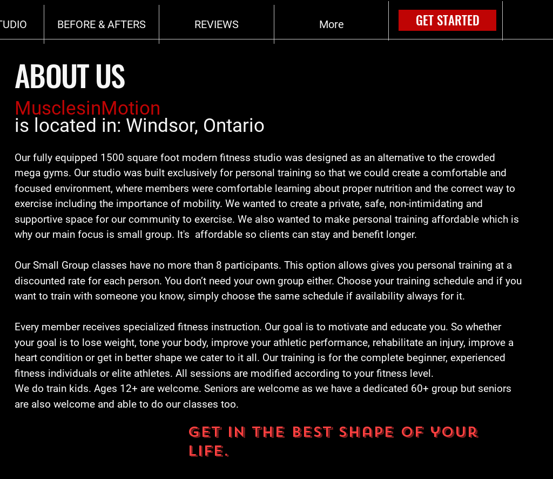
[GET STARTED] (447, 20)
